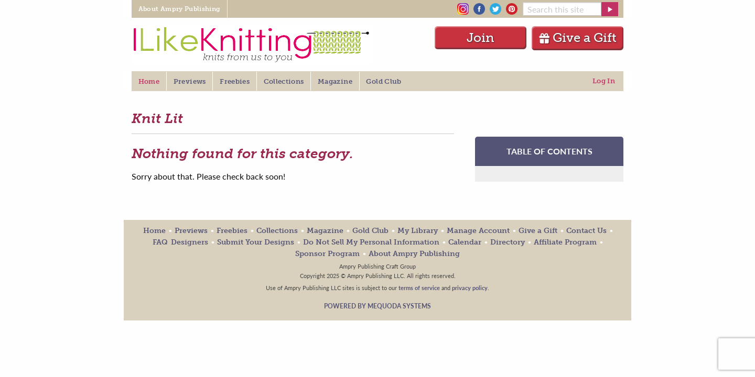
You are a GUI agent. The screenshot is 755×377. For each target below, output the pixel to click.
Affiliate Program (565, 242)
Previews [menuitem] (190, 81)
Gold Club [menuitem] (383, 81)
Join (480, 37)
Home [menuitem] (148, 81)
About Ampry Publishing (414, 253)
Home (154, 230)
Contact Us (586, 230)
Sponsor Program (327, 253)
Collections (277, 230)
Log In (603, 80)
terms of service (419, 287)
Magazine (325, 230)
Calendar (464, 242)
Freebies (232, 230)
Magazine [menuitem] (335, 81)
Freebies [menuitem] (235, 81)
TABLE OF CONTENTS (549, 151)
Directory (507, 242)
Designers (189, 242)
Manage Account (478, 230)
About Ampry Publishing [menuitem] (179, 9)
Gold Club (370, 230)
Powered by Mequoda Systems (377, 306)
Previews (191, 230)
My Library (417, 230)
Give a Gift (577, 37)
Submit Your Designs (255, 242)
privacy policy (470, 287)
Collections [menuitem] (284, 81)
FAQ (160, 242)
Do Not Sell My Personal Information (371, 242)
